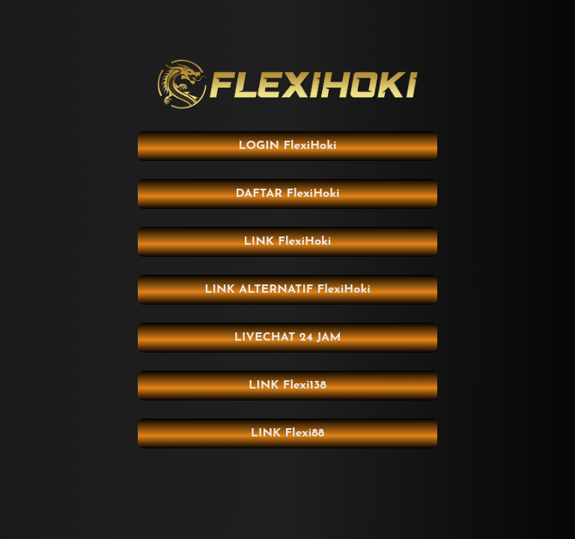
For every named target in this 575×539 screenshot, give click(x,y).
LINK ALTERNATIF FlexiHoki (287, 290)
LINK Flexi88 (287, 433)
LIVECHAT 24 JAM (287, 338)
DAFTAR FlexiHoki (287, 194)
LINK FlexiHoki (288, 242)
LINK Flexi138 (287, 386)
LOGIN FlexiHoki (287, 146)
